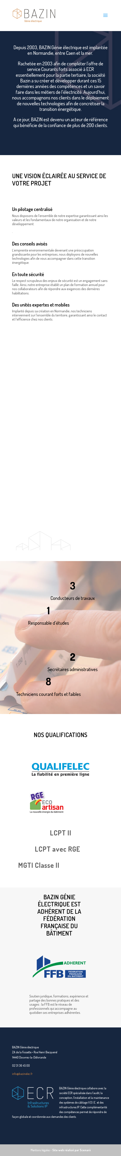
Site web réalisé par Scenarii (71, 1150)
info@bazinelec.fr (22, 1074)
